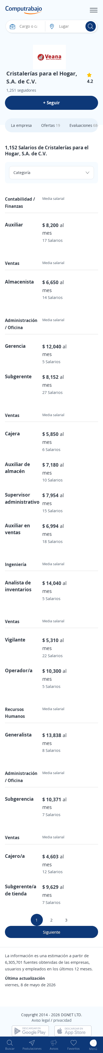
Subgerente (18, 376)
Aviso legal (41, 1020)
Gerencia (15, 346)
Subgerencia (19, 799)
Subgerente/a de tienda (20, 890)
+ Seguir (51, 103)
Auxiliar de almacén (17, 467)
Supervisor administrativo (22, 498)
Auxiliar (14, 224)
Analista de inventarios (18, 586)
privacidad (62, 1020)
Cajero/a (15, 856)
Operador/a (18, 670)
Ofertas (50, 125)
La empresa (21, 125)
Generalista (18, 734)
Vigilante (15, 639)
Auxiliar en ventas (17, 529)
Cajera (12, 433)
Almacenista (19, 281)
